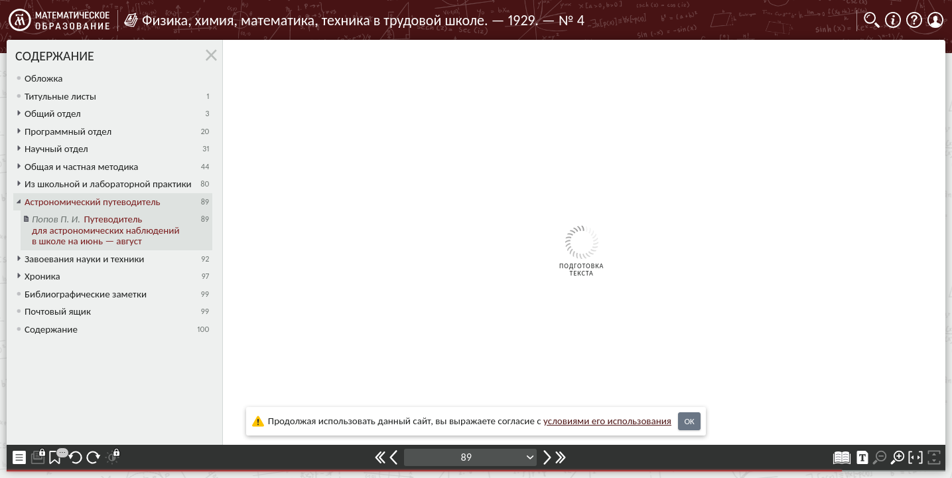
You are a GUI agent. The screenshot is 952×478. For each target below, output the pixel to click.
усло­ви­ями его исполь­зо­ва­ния (607, 421)
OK (689, 421)
